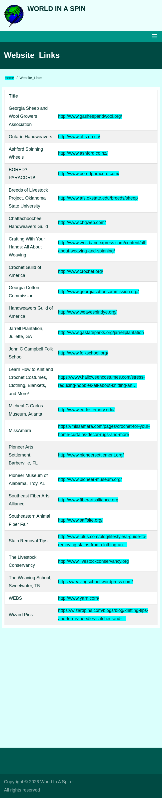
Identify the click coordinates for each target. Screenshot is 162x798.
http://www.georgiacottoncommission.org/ (98, 292)
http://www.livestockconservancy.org (93, 561)
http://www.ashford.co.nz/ (82, 153)
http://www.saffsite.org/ (79, 520)
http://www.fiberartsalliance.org (87, 500)
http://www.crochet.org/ (80, 272)
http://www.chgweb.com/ (81, 223)
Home (9, 79)
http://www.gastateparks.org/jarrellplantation (100, 333)
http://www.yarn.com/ (78, 598)
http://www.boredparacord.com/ (88, 174)
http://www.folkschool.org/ (82, 353)
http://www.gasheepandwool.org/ (89, 117)
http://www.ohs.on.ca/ (78, 137)
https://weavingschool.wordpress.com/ (95, 581)
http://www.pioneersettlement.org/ (90, 455)
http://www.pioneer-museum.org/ (89, 479)
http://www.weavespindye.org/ (87, 313)
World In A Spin (57, 9)
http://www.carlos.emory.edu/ (86, 410)
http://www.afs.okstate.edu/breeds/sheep (97, 198)
